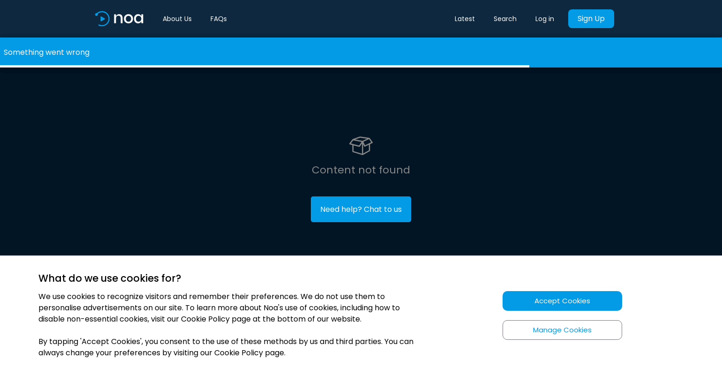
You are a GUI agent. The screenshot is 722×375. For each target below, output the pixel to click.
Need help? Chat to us (361, 209)
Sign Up (591, 18)
